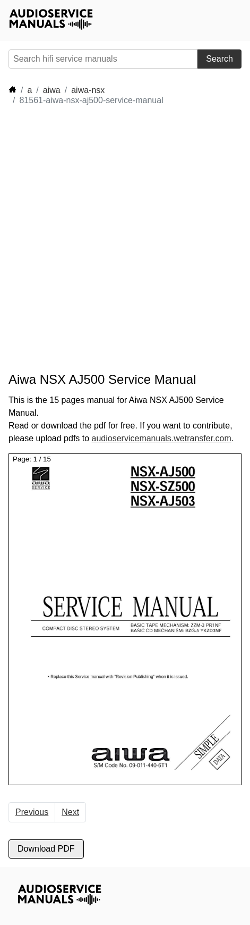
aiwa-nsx (88, 90)
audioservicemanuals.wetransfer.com (161, 438)
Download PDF (46, 848)
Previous (31, 812)
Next (70, 812)
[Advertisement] (125, 239)
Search (219, 58)
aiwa (52, 90)
